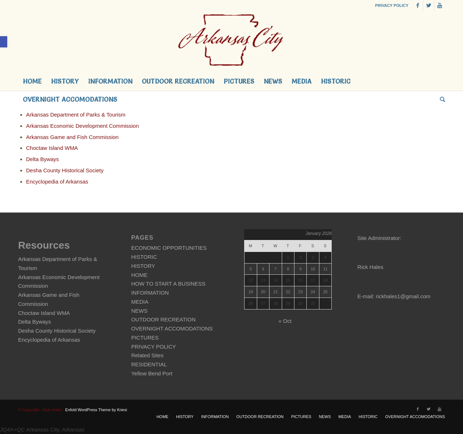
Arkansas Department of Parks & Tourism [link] (76, 114)
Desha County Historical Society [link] (64, 170)
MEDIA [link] (140, 302)
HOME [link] (139, 275)
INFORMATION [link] (150, 293)
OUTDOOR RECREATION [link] (163, 319)
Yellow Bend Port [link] (152, 373)
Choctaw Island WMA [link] (52, 148)
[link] (3, 41)
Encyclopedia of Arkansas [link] (57, 181)
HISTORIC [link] (144, 257)
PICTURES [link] (145, 337)
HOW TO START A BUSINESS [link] (168, 284)
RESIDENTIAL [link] (149, 364)
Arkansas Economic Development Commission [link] (82, 126)
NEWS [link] (139, 311)
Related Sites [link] (147, 355)
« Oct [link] (285, 321)
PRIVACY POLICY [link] (391, 5)
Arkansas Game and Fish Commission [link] (72, 137)
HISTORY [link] (143, 266)
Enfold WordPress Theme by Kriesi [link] (96, 410)
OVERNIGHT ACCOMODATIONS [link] (172, 328)
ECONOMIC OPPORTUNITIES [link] (169, 248)
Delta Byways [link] (42, 159)
